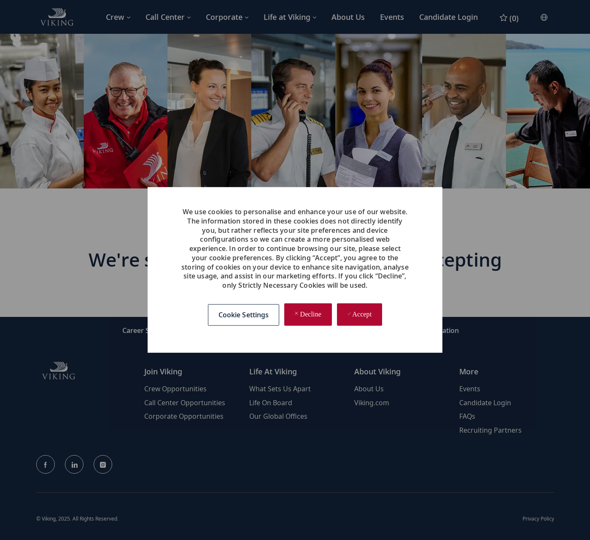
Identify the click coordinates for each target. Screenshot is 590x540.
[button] (244, 314)
